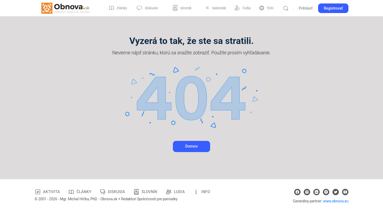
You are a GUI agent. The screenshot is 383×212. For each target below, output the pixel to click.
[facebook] (297, 192)
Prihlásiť (306, 8)
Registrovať (333, 8)
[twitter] (335, 192)
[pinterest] (326, 192)
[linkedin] (316, 192)
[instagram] (307, 192)
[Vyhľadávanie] (285, 8)
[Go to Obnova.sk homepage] (65, 7)
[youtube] (345, 192)
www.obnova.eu (335, 201)
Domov (191, 146)
